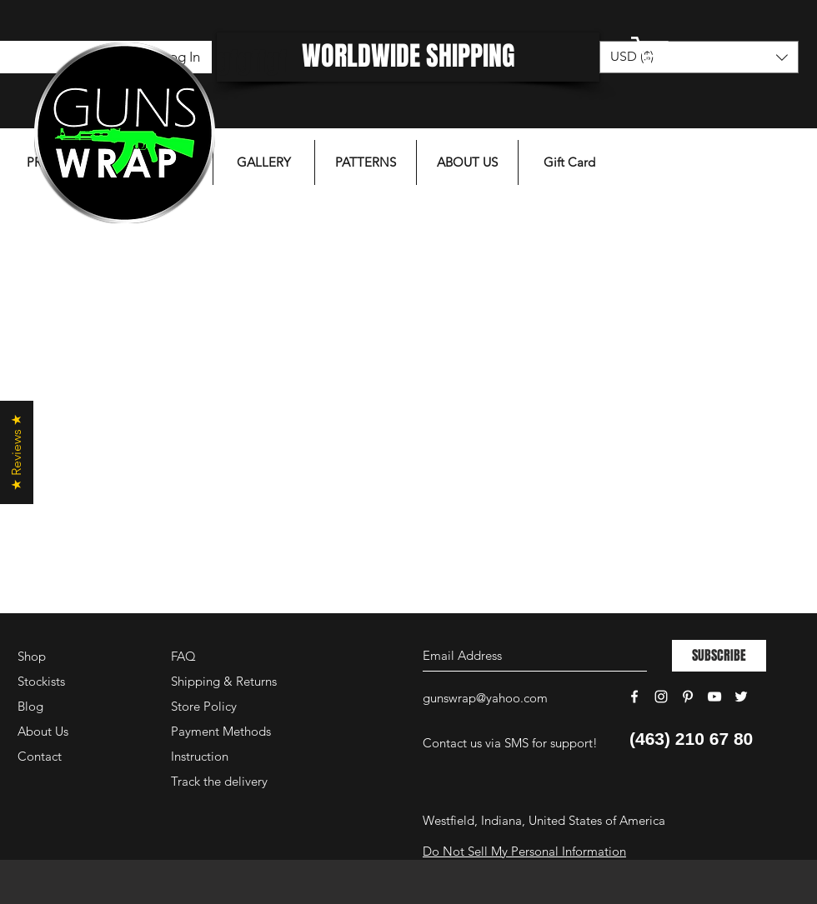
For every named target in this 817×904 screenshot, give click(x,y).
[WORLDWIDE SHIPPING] (408, 57)
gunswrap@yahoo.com (485, 698)
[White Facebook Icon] (634, 696)
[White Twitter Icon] (741, 696)
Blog (30, 706)
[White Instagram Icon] (661, 696)
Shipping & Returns (224, 681)
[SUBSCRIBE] (719, 656)
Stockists (41, 681)
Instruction (199, 756)
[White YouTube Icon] (714, 696)
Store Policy (204, 706)
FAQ (183, 656)
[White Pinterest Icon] (687, 696)
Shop (32, 656)
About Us (43, 731)
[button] (696, 52)
